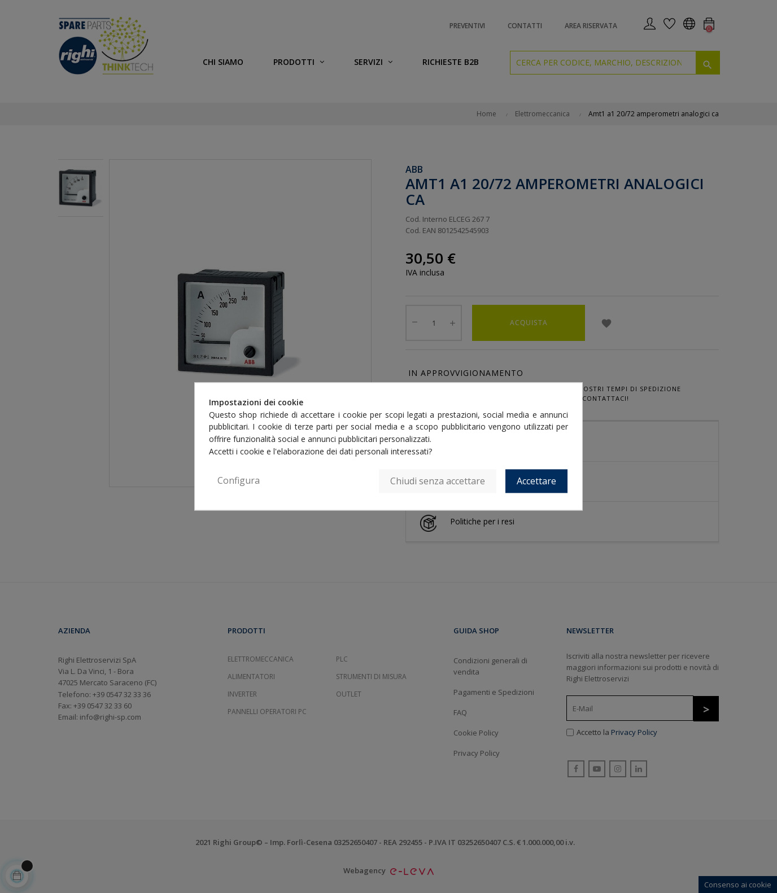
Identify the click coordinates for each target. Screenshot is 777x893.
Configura (238, 481)
